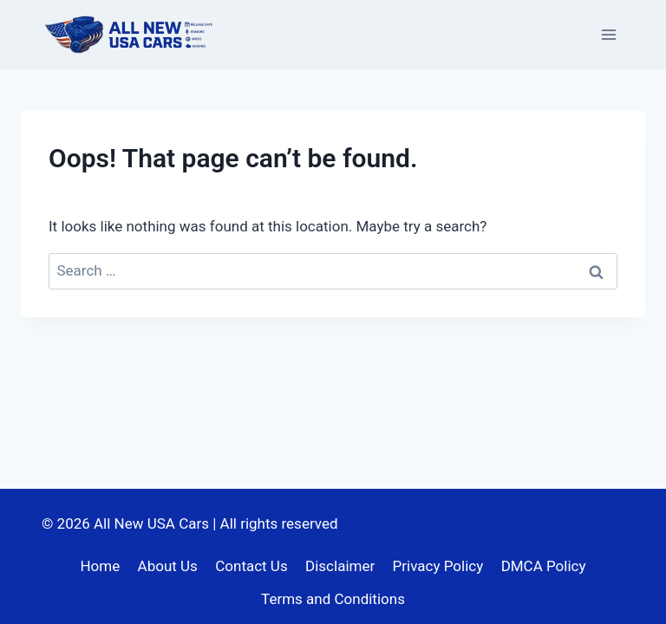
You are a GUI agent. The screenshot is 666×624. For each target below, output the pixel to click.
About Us (168, 566)
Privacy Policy (438, 566)
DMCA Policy (543, 566)
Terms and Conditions (333, 599)
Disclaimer (340, 566)
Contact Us (251, 566)
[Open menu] (608, 34)
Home (100, 566)
